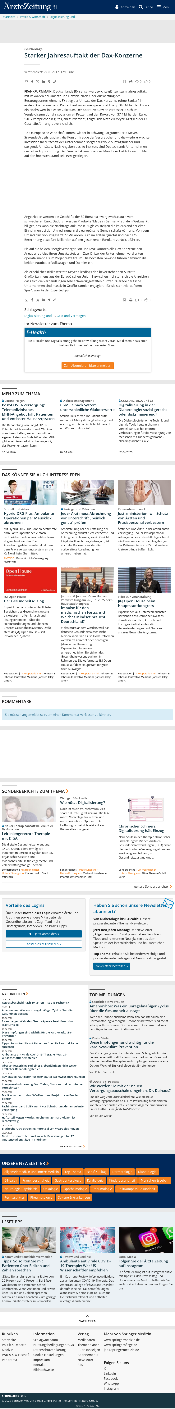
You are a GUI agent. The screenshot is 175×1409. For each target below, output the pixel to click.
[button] (163, 7)
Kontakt (39, 1365)
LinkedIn (110, 1374)
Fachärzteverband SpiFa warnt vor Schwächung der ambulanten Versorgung (43, 1108)
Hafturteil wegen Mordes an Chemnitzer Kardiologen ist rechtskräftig (38, 1120)
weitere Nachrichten (73, 1147)
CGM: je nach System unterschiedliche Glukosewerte (87, 408)
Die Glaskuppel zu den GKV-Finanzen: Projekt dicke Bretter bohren (40, 1097)
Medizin (7, 1350)
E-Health (10, 1181)
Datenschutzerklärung (49, 1350)
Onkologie (50, 1190)
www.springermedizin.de (122, 1340)
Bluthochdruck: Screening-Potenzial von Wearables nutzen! (41, 1129)
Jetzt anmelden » (44, 934)
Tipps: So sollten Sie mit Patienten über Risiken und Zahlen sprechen (41, 1045)
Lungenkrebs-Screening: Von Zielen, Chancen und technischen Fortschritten (43, 1086)
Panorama (9, 1360)
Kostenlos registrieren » (43, 945)
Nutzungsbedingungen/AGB (53, 1345)
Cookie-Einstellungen (48, 1355)
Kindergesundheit (122, 1181)
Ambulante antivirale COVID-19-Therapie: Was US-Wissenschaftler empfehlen (34, 1056)
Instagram (111, 1389)
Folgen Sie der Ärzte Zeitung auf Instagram (143, 1264)
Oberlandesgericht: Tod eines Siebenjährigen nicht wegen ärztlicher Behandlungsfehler (39, 1068)
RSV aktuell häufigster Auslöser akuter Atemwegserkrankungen (43, 1077)
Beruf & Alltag (97, 1172)
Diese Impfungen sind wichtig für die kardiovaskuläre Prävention (36, 1034)
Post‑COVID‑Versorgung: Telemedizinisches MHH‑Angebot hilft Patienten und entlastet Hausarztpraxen (28, 412)
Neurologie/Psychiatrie (21, 1190)
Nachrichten (13, 994)
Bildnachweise (43, 1370)
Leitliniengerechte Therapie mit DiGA (26, 836)
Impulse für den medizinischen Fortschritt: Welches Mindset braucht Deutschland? (83, 615)
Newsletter (85, 1360)
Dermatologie (122, 1172)
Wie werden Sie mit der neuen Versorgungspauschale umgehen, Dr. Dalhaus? (130, 1089)
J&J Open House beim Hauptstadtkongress (136, 604)
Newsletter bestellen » (112, 967)
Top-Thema (73, 1172)
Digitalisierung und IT (39, 316)
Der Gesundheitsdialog (24, 601)
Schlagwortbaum (45, 1340)
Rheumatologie (41, 1198)
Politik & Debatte (14, 1345)
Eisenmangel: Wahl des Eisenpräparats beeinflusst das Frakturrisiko (37, 1023)
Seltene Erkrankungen (74, 1198)
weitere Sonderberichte (153, 887)
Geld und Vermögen (71, 316)
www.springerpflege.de (120, 1345)
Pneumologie (102, 1190)
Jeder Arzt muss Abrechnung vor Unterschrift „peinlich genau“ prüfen (86, 519)
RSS (80, 1365)
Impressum (41, 1360)
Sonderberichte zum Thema (33, 792)
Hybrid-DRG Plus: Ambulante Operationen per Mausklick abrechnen (29, 519)
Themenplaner (88, 1345)
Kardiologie (95, 1181)
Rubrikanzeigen (89, 1350)
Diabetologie (147, 1172)
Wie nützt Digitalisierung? (82, 803)
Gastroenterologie (68, 1181)
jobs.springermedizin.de (121, 1350)
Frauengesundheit (35, 1181)
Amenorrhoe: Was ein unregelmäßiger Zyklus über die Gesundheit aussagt (37, 1012)
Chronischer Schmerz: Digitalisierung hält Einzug (141, 829)
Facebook (111, 1379)
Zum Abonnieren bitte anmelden (87, 366)
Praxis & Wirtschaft (16, 1355)
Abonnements (88, 1355)
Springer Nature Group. (82, 1401)
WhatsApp (111, 1384)
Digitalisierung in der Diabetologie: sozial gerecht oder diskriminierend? (143, 410)
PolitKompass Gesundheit (136, 1190)
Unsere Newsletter (23, 1164)
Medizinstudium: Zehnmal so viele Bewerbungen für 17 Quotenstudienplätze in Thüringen (38, 1138)
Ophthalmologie (75, 1190)
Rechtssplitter (14, 1198)
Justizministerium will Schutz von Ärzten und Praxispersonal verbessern (143, 519)
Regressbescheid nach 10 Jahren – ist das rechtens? (35, 1003)
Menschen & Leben (154, 1181)
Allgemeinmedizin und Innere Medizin (31, 1172)
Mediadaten (86, 1340)
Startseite (9, 1340)
